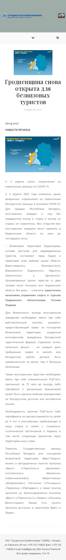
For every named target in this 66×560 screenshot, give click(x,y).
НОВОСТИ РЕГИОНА (17, 130)
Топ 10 (45, 553)
